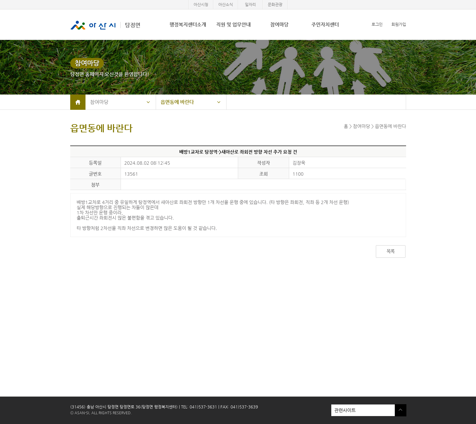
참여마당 (279, 24)
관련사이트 (363, 410)
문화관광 (275, 4)
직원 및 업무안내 (233, 24)
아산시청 (201, 4)
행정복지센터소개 (187, 24)
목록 (390, 251)
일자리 (250, 4)
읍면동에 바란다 (177, 102)
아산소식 (225, 4)
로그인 (377, 24)
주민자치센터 (325, 24)
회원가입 (398, 24)
